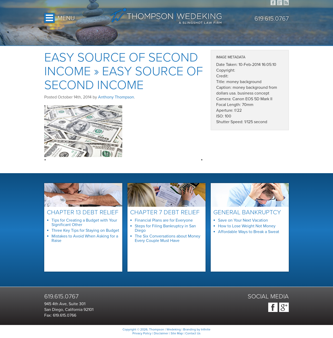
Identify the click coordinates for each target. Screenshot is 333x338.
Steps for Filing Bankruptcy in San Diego (165, 228)
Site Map (177, 333)
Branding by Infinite (196, 329)
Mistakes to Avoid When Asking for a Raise (85, 238)
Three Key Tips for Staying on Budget (85, 230)
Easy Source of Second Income (121, 64)
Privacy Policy (141, 333)
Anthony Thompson (116, 97)
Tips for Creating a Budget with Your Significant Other (84, 222)
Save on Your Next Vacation (243, 220)
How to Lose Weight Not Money (247, 226)
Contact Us (193, 333)
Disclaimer (161, 333)
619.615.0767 (271, 19)
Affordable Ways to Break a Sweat (248, 231)
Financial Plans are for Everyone (164, 220)
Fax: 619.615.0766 (60, 315)
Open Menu (49, 18)
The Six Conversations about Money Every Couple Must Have (167, 238)
